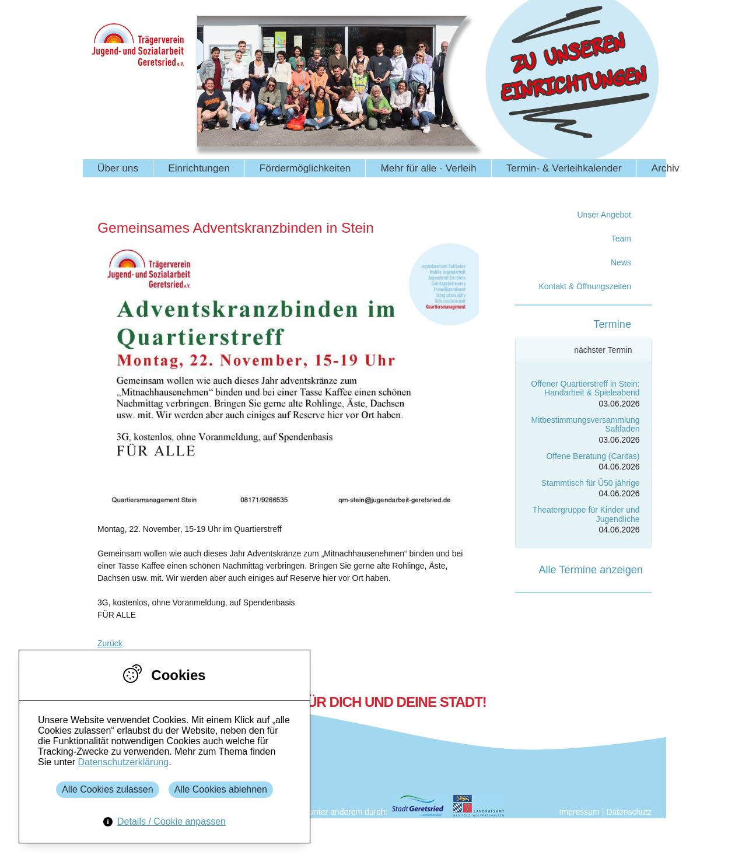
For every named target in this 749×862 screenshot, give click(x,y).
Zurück (110, 643)
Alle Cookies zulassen (107, 789)
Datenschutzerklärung (123, 762)
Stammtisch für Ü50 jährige (590, 483)
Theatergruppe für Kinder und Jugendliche (586, 514)
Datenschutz (629, 812)
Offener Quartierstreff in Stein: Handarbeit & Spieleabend (585, 388)
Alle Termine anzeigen (590, 570)
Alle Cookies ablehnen (220, 789)
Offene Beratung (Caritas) (592, 456)
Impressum (579, 812)
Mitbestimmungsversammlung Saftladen (585, 424)
